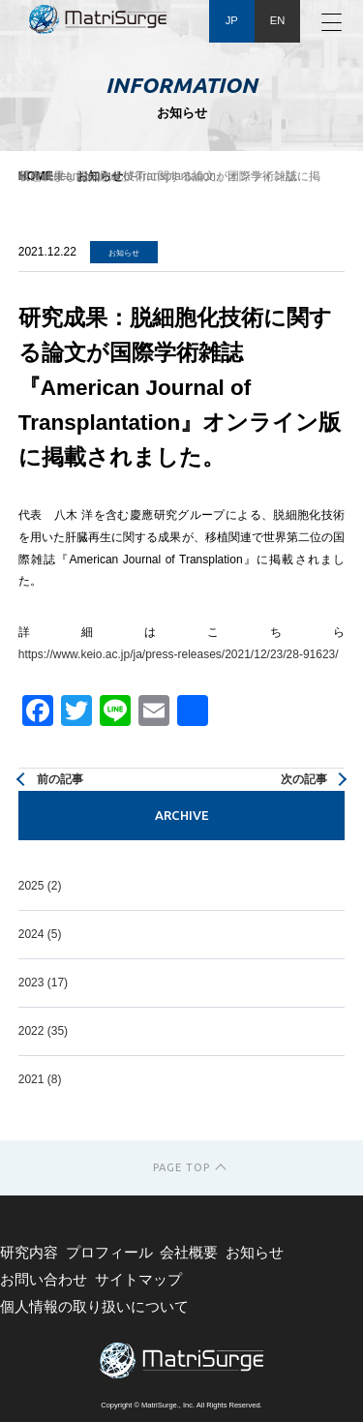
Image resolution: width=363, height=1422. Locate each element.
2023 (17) (43, 982)
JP (232, 20)
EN (278, 20)
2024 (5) (40, 934)
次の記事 (304, 779)
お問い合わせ (43, 1279)
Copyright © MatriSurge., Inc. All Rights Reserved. (181, 1405)
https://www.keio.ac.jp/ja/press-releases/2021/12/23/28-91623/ (178, 654)
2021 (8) (40, 1079)
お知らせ (255, 1252)
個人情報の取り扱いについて (94, 1307)
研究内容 (29, 1252)
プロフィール (109, 1252)
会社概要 (189, 1252)
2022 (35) (43, 1031)
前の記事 (60, 779)
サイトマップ (138, 1279)
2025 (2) (40, 886)
